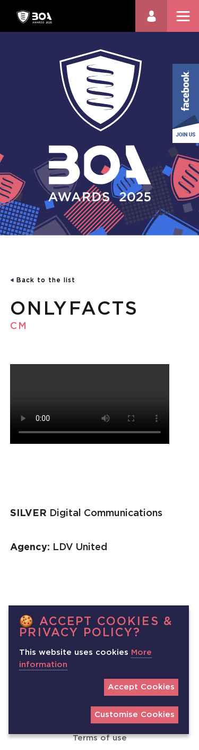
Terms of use (100, 738)
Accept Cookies (141, 687)
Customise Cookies (134, 715)
